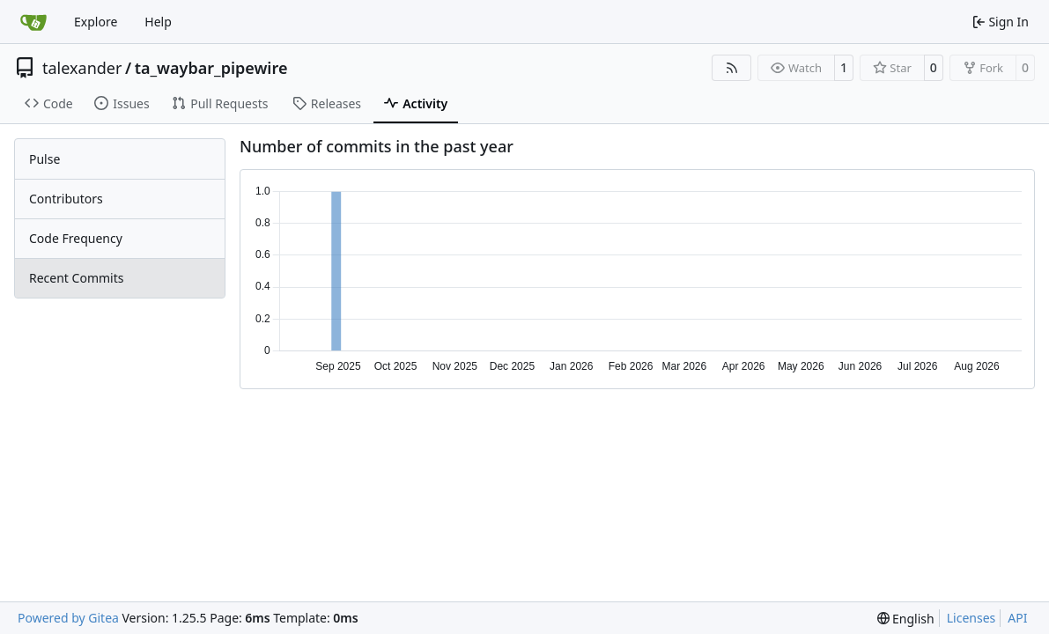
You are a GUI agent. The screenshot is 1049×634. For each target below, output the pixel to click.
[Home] (33, 22)
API (1017, 617)
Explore (95, 21)
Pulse (44, 159)
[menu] (905, 618)
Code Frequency (75, 238)
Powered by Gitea (68, 617)
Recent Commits (76, 277)
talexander (82, 68)
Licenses (971, 617)
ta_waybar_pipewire (211, 68)
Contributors (66, 198)
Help (158, 21)
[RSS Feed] (732, 68)
